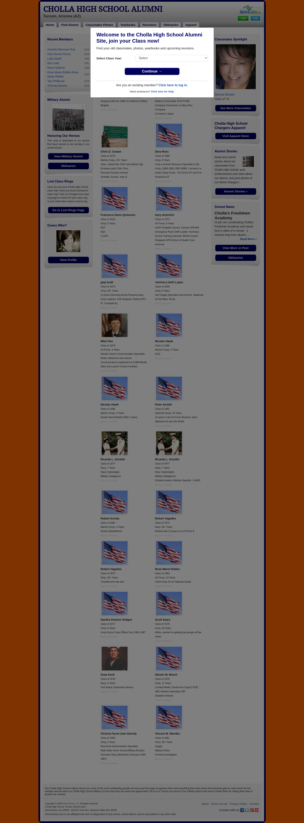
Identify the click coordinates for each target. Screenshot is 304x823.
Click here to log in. (173, 85)
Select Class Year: (109, 58)
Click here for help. (162, 91)
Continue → (152, 71)
